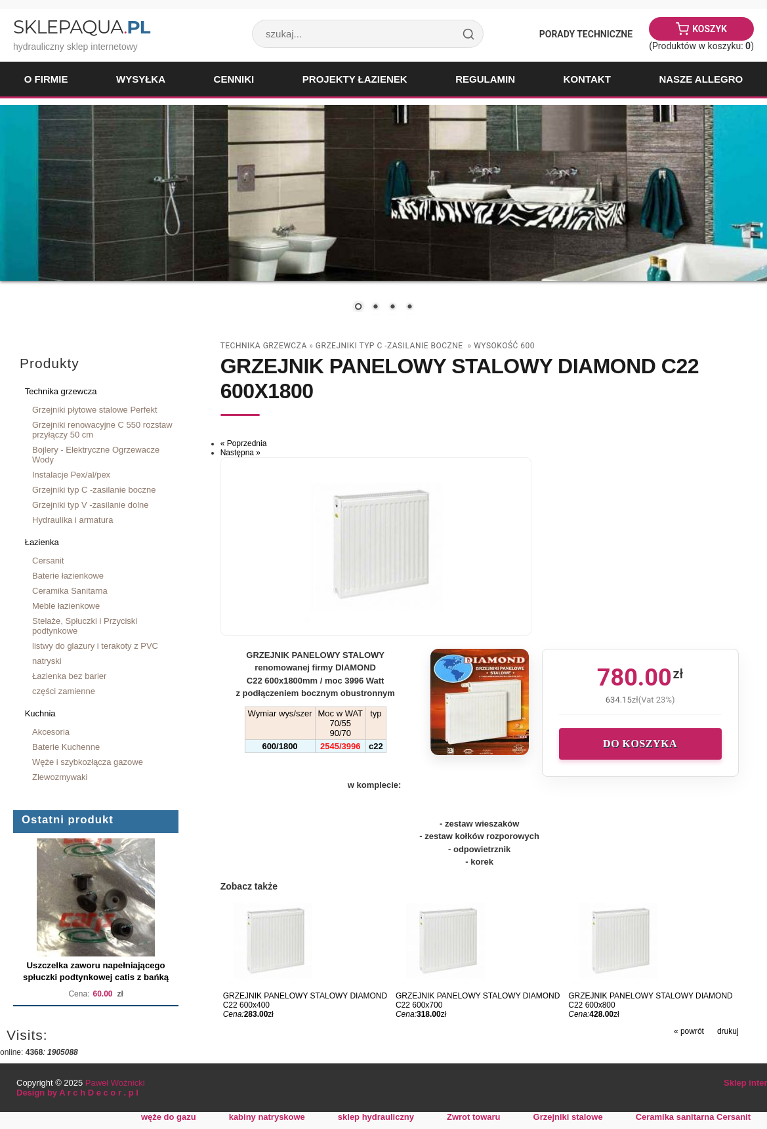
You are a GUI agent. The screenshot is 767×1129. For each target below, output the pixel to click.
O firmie (46, 79)
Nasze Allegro (701, 79)
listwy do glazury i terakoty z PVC (95, 646)
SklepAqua (81, 27)
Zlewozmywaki (59, 777)
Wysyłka (140, 79)
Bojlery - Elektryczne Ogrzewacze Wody (95, 454)
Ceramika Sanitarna (70, 591)
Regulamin (485, 79)
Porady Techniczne (585, 34)
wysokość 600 (504, 345)
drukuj (728, 1031)
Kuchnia (40, 713)
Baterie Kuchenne (66, 747)
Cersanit (48, 560)
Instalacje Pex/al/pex (71, 475)
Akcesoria (51, 732)
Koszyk (709, 29)
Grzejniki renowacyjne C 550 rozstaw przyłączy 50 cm (102, 430)
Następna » (240, 452)
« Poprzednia (243, 443)
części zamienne (63, 691)
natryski (47, 661)
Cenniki (234, 79)
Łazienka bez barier (69, 676)
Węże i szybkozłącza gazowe (87, 762)
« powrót (689, 1031)
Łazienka (42, 542)
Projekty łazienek (354, 79)
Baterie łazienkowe (68, 576)
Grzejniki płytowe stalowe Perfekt (94, 410)
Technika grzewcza (61, 391)
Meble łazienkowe (66, 606)
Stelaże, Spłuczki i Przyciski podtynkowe (84, 626)
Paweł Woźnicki (115, 1083)
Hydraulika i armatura (72, 520)
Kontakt (587, 79)
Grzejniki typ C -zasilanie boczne (93, 490)
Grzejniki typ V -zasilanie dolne (90, 505)
